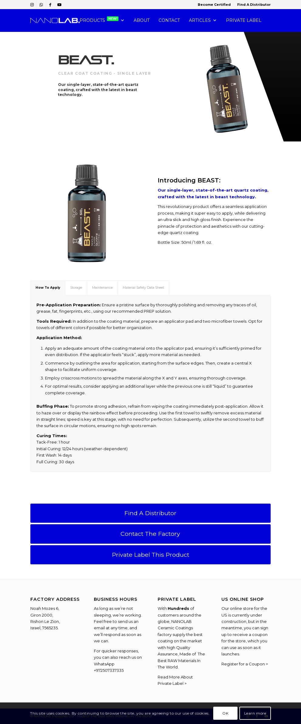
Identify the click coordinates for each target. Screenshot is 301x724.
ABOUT (141, 20)
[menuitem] (214, 4)
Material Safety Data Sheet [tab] (143, 288)
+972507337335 (109, 670)
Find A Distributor (254, 4)
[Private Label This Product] (150, 554)
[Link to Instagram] (32, 4)
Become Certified (214, 4)
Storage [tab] (76, 288)
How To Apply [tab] (48, 288)
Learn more (255, 713)
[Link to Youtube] (59, 4)
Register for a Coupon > (244, 663)
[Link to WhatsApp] (41, 4)
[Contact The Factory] (150, 533)
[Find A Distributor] (150, 513)
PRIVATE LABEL (244, 20)
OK (225, 713)
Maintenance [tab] (102, 288)
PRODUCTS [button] (102, 20)
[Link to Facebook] (50, 4)
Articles (203, 20)
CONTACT (169, 20)
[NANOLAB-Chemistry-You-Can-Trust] (55, 20)
